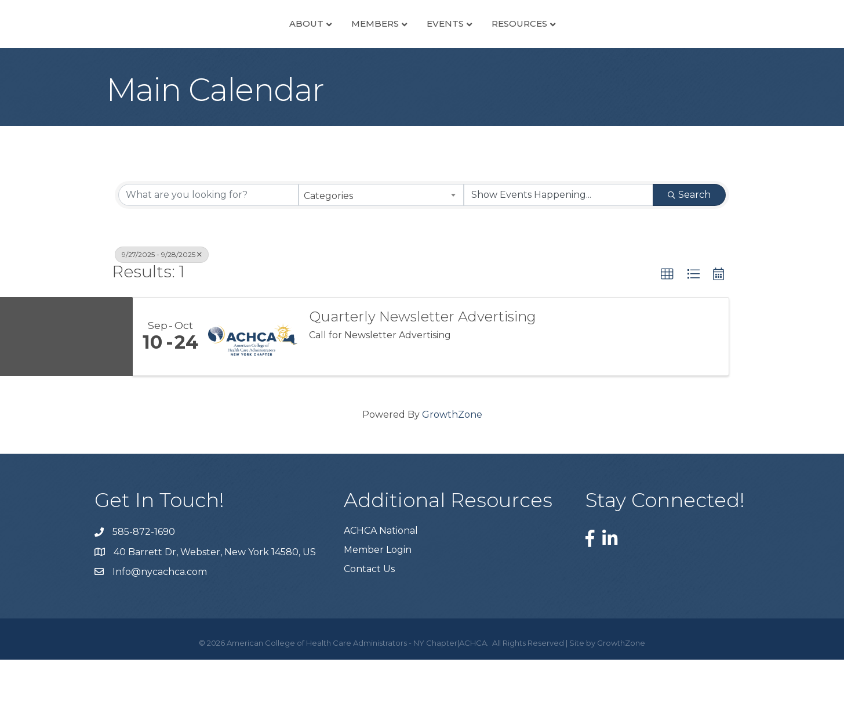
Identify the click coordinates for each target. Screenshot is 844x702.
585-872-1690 (143, 574)
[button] (667, 316)
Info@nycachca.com (159, 613)
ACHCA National (381, 572)
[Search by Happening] (558, 237)
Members (268, 43)
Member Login (378, 592)
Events (552, 43)
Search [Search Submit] (689, 236)
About (199, 43)
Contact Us (369, 611)
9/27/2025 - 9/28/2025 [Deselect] (162, 296)
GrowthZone (452, 456)
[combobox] (381, 237)
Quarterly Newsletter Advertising (422, 359)
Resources (626, 43)
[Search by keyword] (208, 237)
